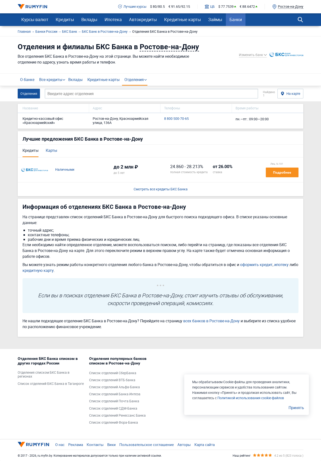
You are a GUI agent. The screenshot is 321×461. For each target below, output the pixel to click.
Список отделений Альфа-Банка (114, 387)
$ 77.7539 (226, 7)
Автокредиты (143, 19)
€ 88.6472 (247, 7)
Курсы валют (34, 19)
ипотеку (281, 264)
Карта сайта (204, 444)
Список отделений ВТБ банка (112, 380)
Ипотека (113, 19)
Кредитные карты (182, 19)
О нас (60, 444)
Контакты (95, 444)
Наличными (64, 170)
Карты (51, 150)
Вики (111, 444)
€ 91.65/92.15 (179, 7)
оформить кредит (256, 264)
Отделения (134, 79)
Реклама (75, 444)
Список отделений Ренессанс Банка (117, 415)
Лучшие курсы (132, 7)
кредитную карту (38, 270)
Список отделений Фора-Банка (113, 423)
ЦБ (210, 7)
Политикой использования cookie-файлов (250, 398)
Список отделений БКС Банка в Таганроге (51, 384)
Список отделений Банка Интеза (114, 394)
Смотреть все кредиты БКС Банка (161, 189)
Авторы (184, 444)
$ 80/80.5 (157, 7)
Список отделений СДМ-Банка (113, 408)
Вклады (89, 19)
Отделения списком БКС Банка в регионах (43, 375)
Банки (235, 19)
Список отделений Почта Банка (114, 401)
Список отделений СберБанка (112, 373)
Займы (215, 19)
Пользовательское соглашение (146, 444)
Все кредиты (50, 79)
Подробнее (282, 172)
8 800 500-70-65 (176, 119)
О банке (27, 79)
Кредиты (65, 19)
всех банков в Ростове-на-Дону (211, 321)
